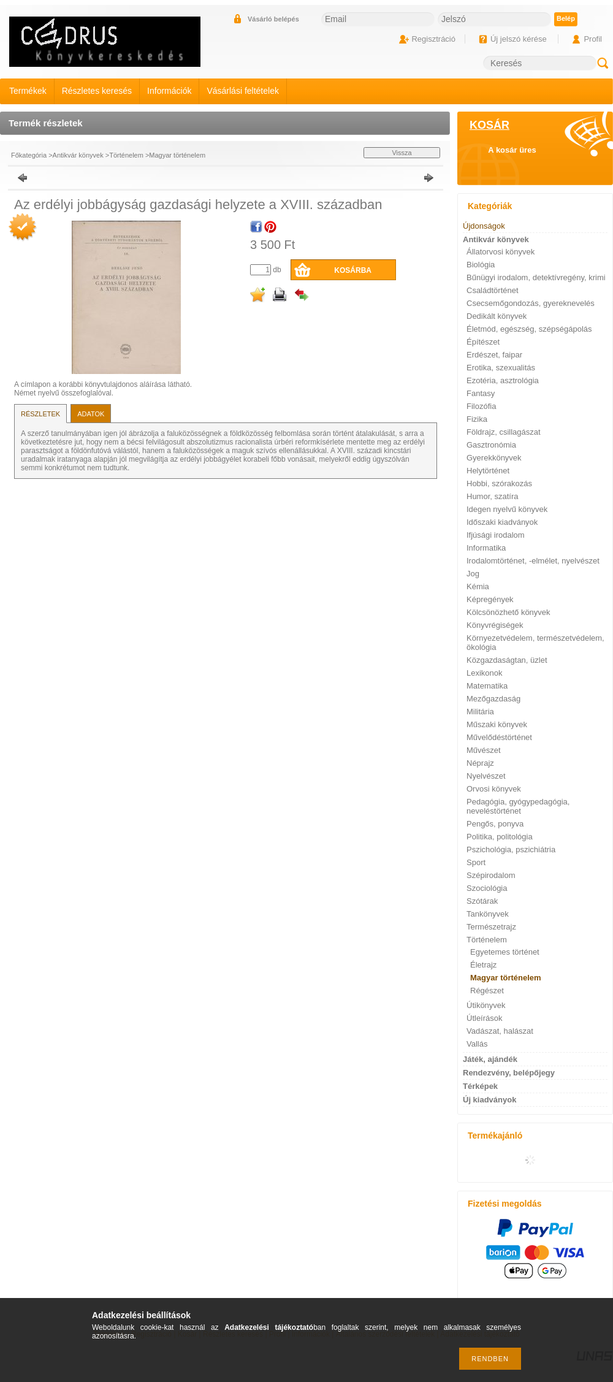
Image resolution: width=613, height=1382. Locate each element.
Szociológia (487, 888)
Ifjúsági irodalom (495, 535)
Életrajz (483, 964)
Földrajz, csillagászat (503, 432)
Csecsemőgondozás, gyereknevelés (530, 303)
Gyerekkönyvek (494, 457)
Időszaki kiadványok (502, 522)
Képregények (490, 599)
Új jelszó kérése (518, 39)
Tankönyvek (487, 913)
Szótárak (482, 901)
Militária (480, 711)
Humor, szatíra (492, 496)
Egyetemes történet (504, 951)
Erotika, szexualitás (500, 367)
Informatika (486, 547)
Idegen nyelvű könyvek (506, 509)
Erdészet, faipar (494, 354)
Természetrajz (491, 926)
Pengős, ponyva (495, 823)
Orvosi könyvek (493, 788)
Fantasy (480, 393)
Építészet (483, 341)
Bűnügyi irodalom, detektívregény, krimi (536, 277)
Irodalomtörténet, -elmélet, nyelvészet (533, 560)
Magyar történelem (177, 155)
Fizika (476, 419)
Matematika (487, 685)
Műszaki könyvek (496, 724)
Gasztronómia (491, 444)
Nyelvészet (486, 776)
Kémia (477, 586)
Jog (472, 573)
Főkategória (29, 155)
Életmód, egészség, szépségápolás (529, 329)
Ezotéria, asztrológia (502, 380)
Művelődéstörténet (499, 737)
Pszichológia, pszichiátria (510, 849)
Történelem (126, 155)
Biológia (480, 264)
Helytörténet (487, 470)
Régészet (487, 990)
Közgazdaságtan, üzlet (506, 660)
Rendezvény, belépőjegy (509, 1072)
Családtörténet (492, 290)
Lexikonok (484, 673)
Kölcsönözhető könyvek (508, 612)
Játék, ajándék (490, 1059)
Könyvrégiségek (495, 625)
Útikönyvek (486, 1005)
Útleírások (484, 1018)
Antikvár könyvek (78, 155)
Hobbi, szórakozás (499, 483)
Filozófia (481, 406)
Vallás (476, 1043)
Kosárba (352, 270)
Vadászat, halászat (499, 1031)
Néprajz (480, 763)
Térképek (480, 1086)
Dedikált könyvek (496, 316)
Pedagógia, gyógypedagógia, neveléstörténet (517, 806)
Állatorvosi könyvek (500, 251)
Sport (475, 862)
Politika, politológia (499, 836)
